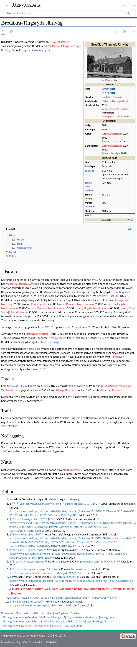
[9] (40, 368)
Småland (106, 88)
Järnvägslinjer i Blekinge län (91, 621)
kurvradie (90, 206)
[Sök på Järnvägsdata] (68, 13)
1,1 (16, 503)
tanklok (45, 385)
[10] (43, 368)
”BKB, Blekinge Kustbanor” (27, 601)
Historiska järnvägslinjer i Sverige (60, 613)
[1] (91, 215)
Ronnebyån (117, 356)
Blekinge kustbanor (112, 116)
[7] (74, 360)
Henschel (117, 390)
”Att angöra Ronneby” (64, 576)
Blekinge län (8, 50)
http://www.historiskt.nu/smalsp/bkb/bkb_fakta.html (39, 605)
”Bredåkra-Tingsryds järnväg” (28, 561)
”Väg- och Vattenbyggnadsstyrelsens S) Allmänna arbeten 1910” (54, 503)
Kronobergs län (43, 50)
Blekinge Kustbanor (65, 390)
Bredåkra (105, 80)
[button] (130, 219)
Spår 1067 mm (73, 625)
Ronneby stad (39, 304)
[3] (57, 316)
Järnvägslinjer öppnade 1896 (19, 621)
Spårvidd (89, 170)
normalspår (33, 348)
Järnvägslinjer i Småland (48, 625)
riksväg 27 (76, 469)
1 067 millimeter (59, 41)
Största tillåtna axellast (89, 186)
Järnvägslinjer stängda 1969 (55, 621)
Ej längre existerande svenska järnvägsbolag (89, 617)
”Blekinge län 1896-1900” (26, 534)
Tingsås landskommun (96, 308)
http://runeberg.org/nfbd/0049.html (97, 561)
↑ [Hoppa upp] (10, 519)
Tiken (105, 477)
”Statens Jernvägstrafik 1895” (28, 519)
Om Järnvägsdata (33, 642)
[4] (52, 326)
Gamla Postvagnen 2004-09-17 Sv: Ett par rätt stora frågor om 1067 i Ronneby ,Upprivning (63, 597)
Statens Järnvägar (111, 153)
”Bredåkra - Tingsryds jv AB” (28, 549)
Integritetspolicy (11, 642)
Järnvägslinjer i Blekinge (16, 625)
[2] (127, 295)
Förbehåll (51, 642)
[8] (130, 360)
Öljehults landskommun (51, 308)
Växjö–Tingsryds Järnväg (115, 108)
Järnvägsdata (26, 5)
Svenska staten (109, 141)
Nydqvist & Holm (17, 385)
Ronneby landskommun (80, 304)
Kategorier (7, 613)
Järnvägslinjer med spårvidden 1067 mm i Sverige (31, 617)
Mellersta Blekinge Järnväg (116, 101)
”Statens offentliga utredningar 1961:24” (35, 569)
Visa (130, 219)
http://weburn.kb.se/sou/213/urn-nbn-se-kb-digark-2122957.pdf (46, 573)
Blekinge (106, 92)
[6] (68, 356)
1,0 (13, 503)
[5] (131, 326)
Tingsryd (117, 97)
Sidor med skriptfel (27, 613)
